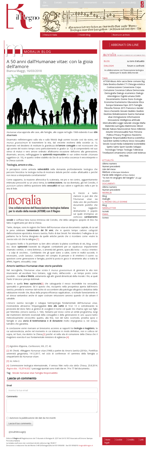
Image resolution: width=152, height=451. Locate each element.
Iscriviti (105, 211)
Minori (140, 125)
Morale (15, 372)
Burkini (120, 84)
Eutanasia (118, 105)
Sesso (131, 140)
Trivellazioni (108, 152)
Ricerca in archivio (121, 34)
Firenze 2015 (119, 108)
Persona (138, 131)
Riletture (115, 172)
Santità (116, 140)
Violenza (142, 152)
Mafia (142, 122)
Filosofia (108, 108)
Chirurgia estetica (136, 84)
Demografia (110, 93)
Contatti (57, 2)
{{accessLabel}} (128, 2)
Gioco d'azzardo (112, 111)
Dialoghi (109, 65)
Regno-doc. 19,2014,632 (18, 368)
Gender (140, 108)
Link (141, 439)
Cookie (118, 439)
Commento (12, 396)
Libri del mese (109, 169)
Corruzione (109, 90)
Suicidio (129, 146)
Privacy (117, 134)
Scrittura (124, 140)
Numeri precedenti (111, 166)
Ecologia (138, 99)
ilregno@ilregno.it (86, 445)
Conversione (128, 87)
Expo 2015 (128, 105)
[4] (67, 337)
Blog (107, 61)
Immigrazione (119, 117)
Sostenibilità (139, 143)
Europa (109, 105)
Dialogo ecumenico (126, 93)
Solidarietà (128, 143)
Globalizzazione (119, 114)
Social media (116, 143)
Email (9, 385)
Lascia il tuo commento (19, 423)
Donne (124, 99)
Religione (107, 137)
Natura (113, 128)
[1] (38, 239)
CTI (126, 84)
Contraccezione (114, 87)
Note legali (107, 441)
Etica (141, 102)
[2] (42, 283)
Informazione (133, 117)
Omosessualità (121, 131)
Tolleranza (138, 149)
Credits (130, 439)
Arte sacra (122, 81)
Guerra (131, 114)
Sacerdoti (107, 140)
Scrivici (105, 217)
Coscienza (120, 90)
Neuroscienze (123, 128)
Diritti (137, 96)
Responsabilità (50, 372)
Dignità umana (128, 96)
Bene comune (134, 81)
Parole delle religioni (118, 174)
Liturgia (135, 122)
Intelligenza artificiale (130, 120)
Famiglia (39, 372)
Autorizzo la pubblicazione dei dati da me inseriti (31, 417)
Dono (130, 99)
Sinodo (106, 143)
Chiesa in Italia (49, 34)
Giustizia (108, 114)
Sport (122, 146)
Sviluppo (137, 146)
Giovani (123, 111)
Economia (109, 102)
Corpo (138, 87)
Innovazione (113, 120)
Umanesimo (120, 152)
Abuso (113, 81)
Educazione (133, 102)
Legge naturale (124, 122)
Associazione (108, 2)
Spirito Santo (113, 146)
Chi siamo (45, 4)
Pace (131, 131)
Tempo (119, 149)
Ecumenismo (120, 102)
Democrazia (138, 90)
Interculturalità (110, 122)
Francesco (131, 108)
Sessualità (140, 140)
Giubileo (132, 111)
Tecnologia (110, 149)
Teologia (128, 149)
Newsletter (72, 2)
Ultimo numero (109, 163)
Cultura (128, 90)
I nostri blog (84, 34)
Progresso (127, 134)
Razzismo (136, 134)
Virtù (121, 155)
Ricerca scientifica (135, 137)
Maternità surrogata (114, 125)
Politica (110, 134)
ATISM (106, 81)
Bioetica (113, 84)
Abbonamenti (90, 2)
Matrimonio (130, 125)
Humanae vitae (27, 372)
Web (126, 155)
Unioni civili (131, 152)
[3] (44, 334)
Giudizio (140, 111)
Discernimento (113, 99)
